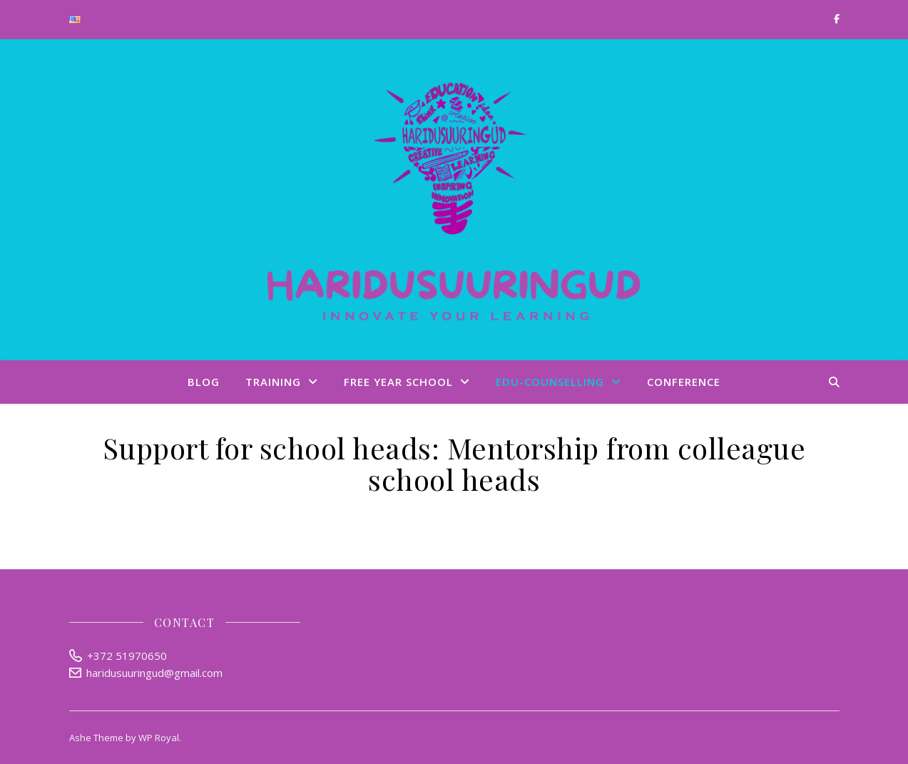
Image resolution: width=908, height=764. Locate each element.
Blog (204, 382)
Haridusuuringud (454, 200)
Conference (683, 382)
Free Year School (398, 382)
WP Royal (158, 737)
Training (273, 382)
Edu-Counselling (550, 382)
